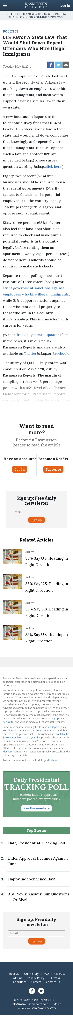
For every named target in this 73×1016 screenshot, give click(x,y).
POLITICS (10, 31)
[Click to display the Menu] (5, 5)
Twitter (30, 353)
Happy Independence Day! (31, 879)
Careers (36, 982)
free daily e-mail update (37, 334)
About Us (13, 973)
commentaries (44, 730)
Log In (65, 5)
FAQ (46, 973)
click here (53, 166)
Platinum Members (13, 751)
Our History (31, 973)
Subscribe (53, 469)
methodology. (47, 406)
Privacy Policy (35, 978)
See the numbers (36, 808)
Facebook (60, 353)
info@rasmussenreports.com (30, 1004)
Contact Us (53, 982)
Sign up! (36, 520)
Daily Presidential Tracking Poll (36, 843)
